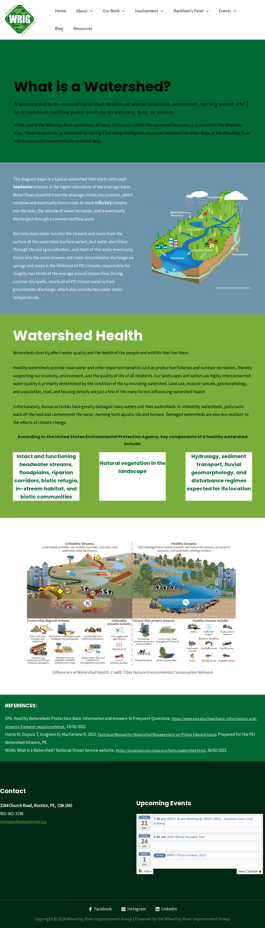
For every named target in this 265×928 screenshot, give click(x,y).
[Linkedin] (166, 909)
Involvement (144, 11)
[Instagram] (133, 909)
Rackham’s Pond (184, 11)
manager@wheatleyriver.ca (24, 821)
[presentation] (87, 11)
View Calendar (249, 871)
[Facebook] (99, 909)
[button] (145, 871)
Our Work (110, 11)
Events (219, 11)
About (82, 11)
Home (59, 11)
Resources (63, 28)
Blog (240, 11)
